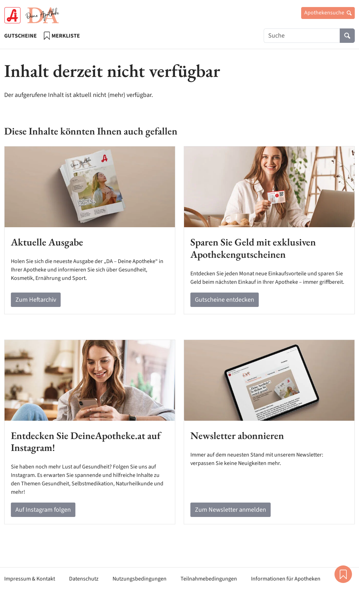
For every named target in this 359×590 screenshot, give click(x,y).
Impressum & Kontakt (29, 579)
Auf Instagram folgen (43, 509)
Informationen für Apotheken (285, 579)
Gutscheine (20, 36)
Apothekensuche (328, 13)
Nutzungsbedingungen (140, 579)
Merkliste (62, 36)
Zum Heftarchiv (35, 299)
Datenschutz (84, 579)
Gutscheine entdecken (224, 299)
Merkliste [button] (343, 574)
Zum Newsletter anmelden (230, 509)
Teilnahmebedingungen (209, 579)
